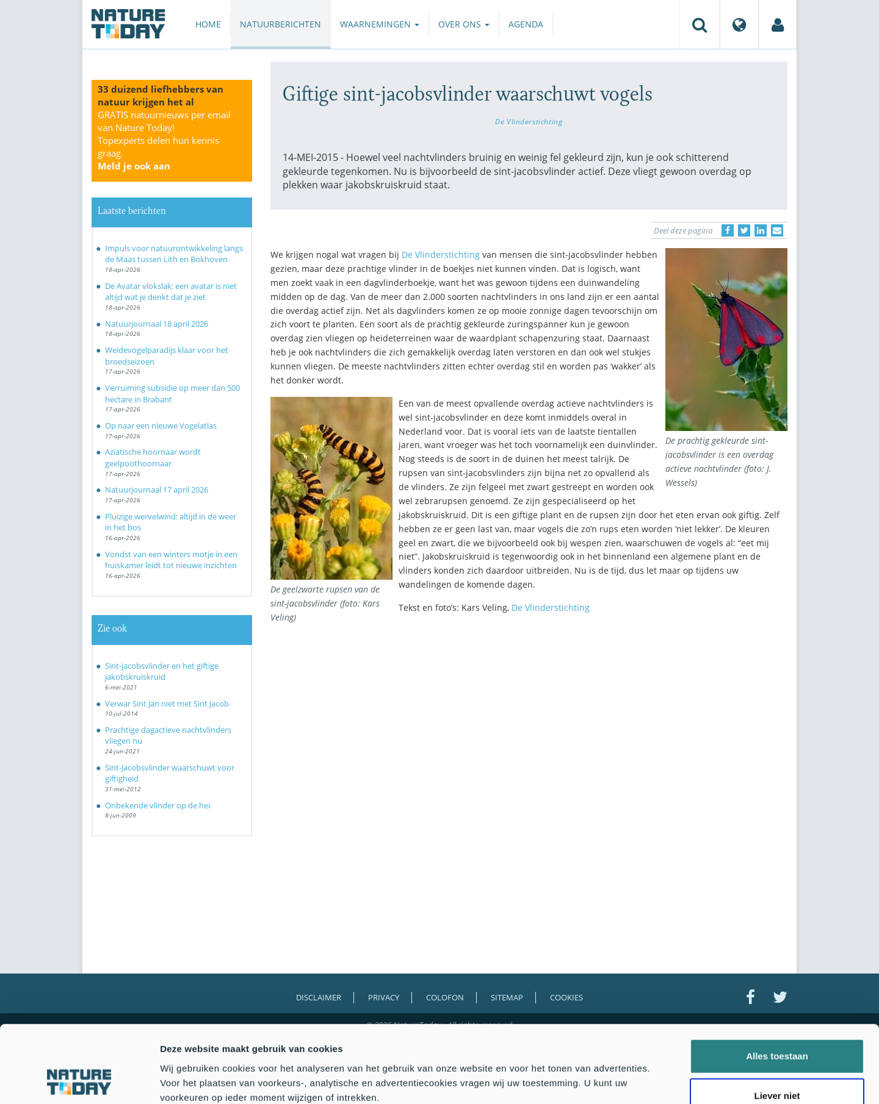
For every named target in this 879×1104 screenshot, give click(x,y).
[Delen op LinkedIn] (760, 230)
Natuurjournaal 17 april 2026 (156, 489)
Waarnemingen (379, 24)
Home (208, 24)
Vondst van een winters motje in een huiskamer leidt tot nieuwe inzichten (171, 560)
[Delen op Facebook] (728, 230)
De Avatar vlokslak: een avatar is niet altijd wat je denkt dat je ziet (171, 291)
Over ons (464, 24)
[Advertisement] (529, 729)
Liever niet (777, 1024)
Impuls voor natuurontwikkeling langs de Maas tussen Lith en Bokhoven (174, 254)
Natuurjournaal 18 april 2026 (156, 323)
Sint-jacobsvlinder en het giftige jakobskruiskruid (162, 671)
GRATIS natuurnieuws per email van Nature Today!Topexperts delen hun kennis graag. (164, 140)
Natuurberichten (280, 24)
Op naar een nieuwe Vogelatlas (161, 425)
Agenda (525, 24)
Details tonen (660, 1080)
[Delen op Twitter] (744, 230)
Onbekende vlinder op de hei (157, 805)
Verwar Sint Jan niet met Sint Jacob (167, 703)
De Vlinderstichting (528, 121)
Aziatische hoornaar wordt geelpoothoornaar (153, 457)
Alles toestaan (777, 983)
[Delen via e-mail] (777, 230)
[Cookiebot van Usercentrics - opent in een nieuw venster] (79, 1080)
